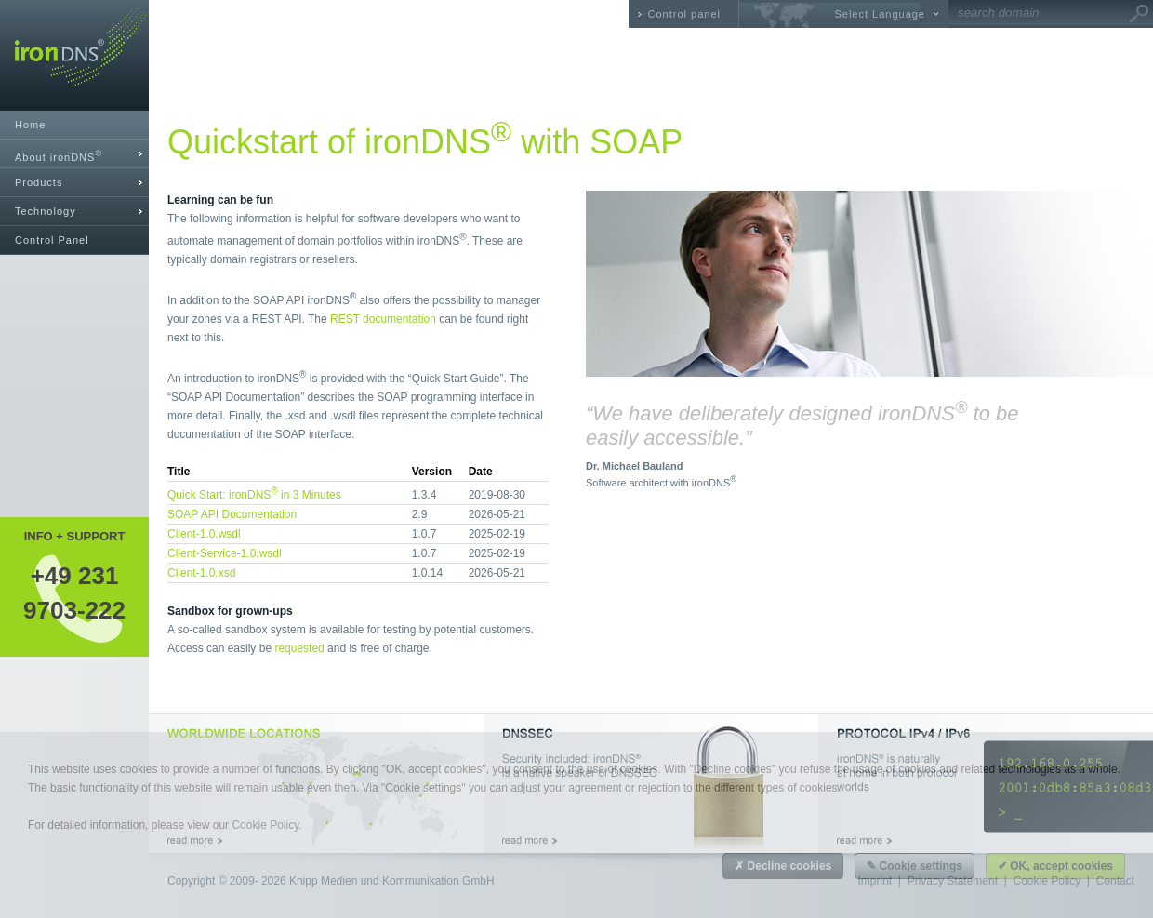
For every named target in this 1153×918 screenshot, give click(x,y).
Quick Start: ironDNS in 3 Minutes (254, 494)
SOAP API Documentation (232, 514)
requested (299, 648)
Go (1139, 14)
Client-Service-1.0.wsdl (224, 553)
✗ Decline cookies (783, 865)
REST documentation (383, 319)
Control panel (684, 14)
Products (38, 182)
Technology (45, 211)
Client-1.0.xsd (201, 572)
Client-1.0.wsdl (204, 533)
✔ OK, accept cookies (1055, 865)
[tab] (74, 154)
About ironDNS (58, 156)
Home (30, 124)
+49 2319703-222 (74, 592)
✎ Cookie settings (914, 865)
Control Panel (52, 240)
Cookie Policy (265, 825)
